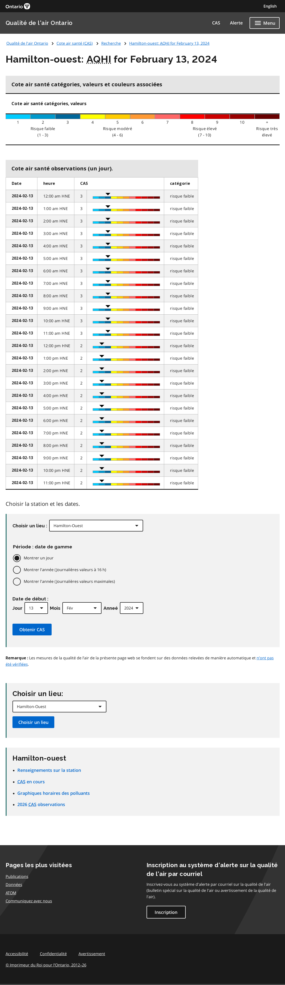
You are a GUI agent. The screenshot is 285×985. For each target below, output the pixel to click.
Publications (17, 876)
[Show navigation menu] (265, 23)
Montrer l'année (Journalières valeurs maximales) (69, 581)
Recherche (111, 43)
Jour (17, 608)
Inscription (166, 912)
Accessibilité (17, 953)
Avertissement (92, 953)
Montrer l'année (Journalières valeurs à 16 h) (65, 569)
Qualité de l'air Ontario (39, 22)
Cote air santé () (75, 43)
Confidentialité (53, 953)
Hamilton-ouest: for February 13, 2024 (169, 43)
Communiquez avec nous (29, 901)
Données (14, 884)
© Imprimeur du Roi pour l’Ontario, (46, 965)
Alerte (236, 23)
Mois (55, 608)
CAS (216, 23)
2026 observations (41, 804)
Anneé (110, 608)
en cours (31, 782)
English (270, 6)
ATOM (11, 893)
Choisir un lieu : (29, 525)
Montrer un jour (39, 558)
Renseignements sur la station (49, 770)
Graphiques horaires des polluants (53, 793)
